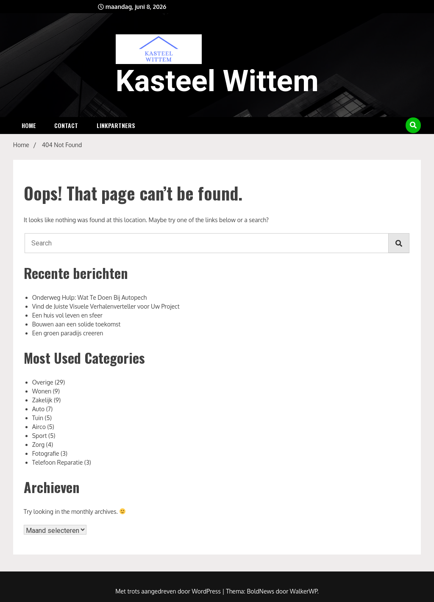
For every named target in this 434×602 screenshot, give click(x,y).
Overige (42, 382)
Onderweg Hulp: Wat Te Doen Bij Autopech (89, 297)
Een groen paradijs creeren (67, 333)
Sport (39, 435)
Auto (38, 408)
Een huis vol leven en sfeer (67, 315)
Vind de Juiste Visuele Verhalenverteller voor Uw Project (106, 306)
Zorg (38, 444)
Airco (39, 426)
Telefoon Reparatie (57, 462)
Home (29, 125)
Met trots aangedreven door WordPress (168, 591)
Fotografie (45, 453)
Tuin (37, 417)
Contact (66, 125)
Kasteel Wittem (217, 81)
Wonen (41, 391)
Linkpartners (116, 125)
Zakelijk (42, 400)
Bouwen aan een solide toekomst (76, 324)
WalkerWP (303, 591)
